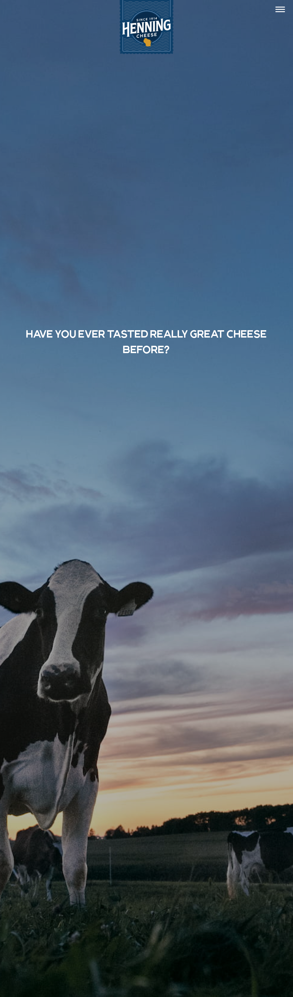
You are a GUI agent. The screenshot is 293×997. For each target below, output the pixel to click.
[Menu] (280, 9)
